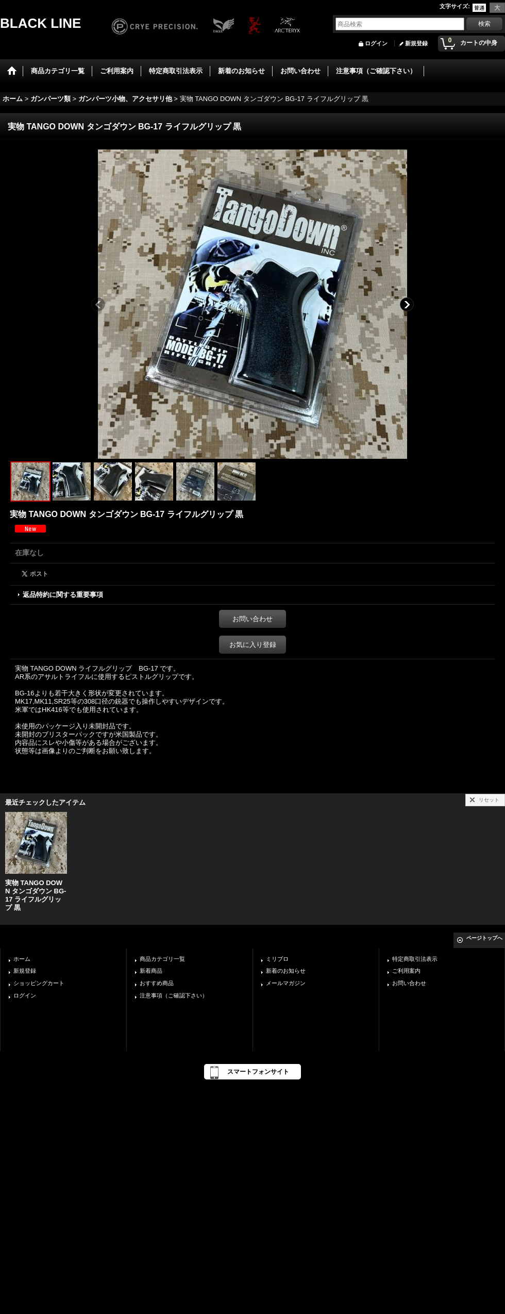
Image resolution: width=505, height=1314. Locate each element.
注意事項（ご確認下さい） (174, 995)
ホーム (21, 959)
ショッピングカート (38, 983)
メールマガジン (286, 983)
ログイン (376, 43)
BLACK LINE (40, 23)
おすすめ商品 (157, 983)
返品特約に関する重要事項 (63, 594)
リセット (489, 800)
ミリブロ (277, 959)
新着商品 (151, 971)
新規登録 (416, 43)
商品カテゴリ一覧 (162, 959)
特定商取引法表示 (414, 959)
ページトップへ (484, 938)
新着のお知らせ (286, 971)
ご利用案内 (406, 971)
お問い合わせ (252, 619)
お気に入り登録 (252, 644)
